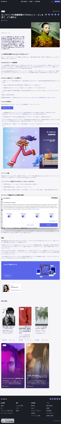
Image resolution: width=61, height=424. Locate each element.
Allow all (49, 225)
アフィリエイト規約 (35, 415)
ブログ (17, 408)
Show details (52, 221)
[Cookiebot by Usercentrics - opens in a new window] (52, 198)
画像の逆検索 (24, 1)
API (1, 408)
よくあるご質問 (19, 405)
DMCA (32, 408)
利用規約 (33, 413)
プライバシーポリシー (36, 410)
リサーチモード (49, 413)
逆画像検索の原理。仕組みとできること (48, 97)
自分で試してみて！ (7, 108)
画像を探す (7, 275)
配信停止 (33, 405)
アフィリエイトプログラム (7, 413)
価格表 (2, 405)
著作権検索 (37, 1)
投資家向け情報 (49, 415)
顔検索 (30, 1)
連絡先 (17, 410)
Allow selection (30, 225)
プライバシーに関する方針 (7, 410)
